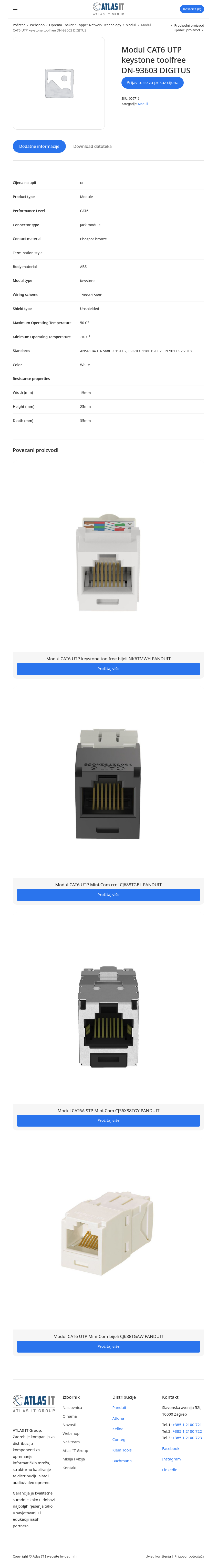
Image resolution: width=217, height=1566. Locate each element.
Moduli (131, 25)
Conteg (119, 1438)
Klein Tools (122, 1449)
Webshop (37, 25)
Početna (19, 25)
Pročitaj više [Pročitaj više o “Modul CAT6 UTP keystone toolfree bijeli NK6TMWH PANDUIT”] (109, 667)
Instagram (171, 1458)
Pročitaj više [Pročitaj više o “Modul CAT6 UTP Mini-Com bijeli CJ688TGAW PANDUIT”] (109, 1345)
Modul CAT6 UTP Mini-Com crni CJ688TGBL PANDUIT (108, 884)
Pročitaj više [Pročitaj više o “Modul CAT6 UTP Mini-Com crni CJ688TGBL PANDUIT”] (109, 893)
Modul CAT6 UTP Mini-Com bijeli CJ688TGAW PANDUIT (108, 1336)
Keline (117, 1427)
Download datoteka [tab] (92, 145)
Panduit (119, 1406)
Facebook (170, 1447)
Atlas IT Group (75, 1449)
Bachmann (122, 1459)
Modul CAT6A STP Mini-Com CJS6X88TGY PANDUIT (108, 1110)
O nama (70, 1415)
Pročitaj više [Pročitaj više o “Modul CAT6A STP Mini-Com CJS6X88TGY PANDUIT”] (109, 1119)
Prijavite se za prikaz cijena (152, 82)
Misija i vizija (74, 1458)
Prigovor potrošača (189, 1555)
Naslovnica (72, 1406)
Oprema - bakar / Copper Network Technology (85, 25)
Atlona (118, 1417)
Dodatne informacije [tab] (39, 145)
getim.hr (71, 1555)
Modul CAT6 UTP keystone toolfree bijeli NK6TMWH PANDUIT (108, 658)
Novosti (69, 1423)
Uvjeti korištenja (158, 1555)
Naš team (71, 1441)
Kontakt (70, 1466)
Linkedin (170, 1468)
